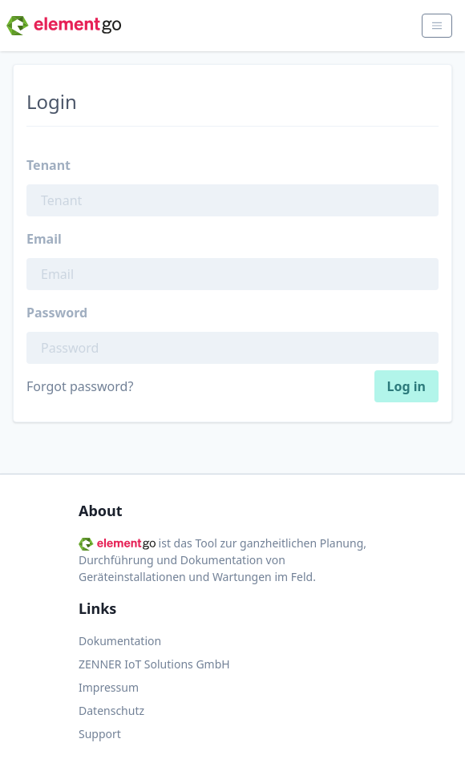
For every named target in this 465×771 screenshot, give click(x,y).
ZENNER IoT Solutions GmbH (154, 664)
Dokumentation (120, 640)
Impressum (109, 687)
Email (44, 239)
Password (56, 312)
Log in (406, 386)
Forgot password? (79, 386)
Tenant (48, 165)
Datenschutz (111, 710)
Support (100, 733)
